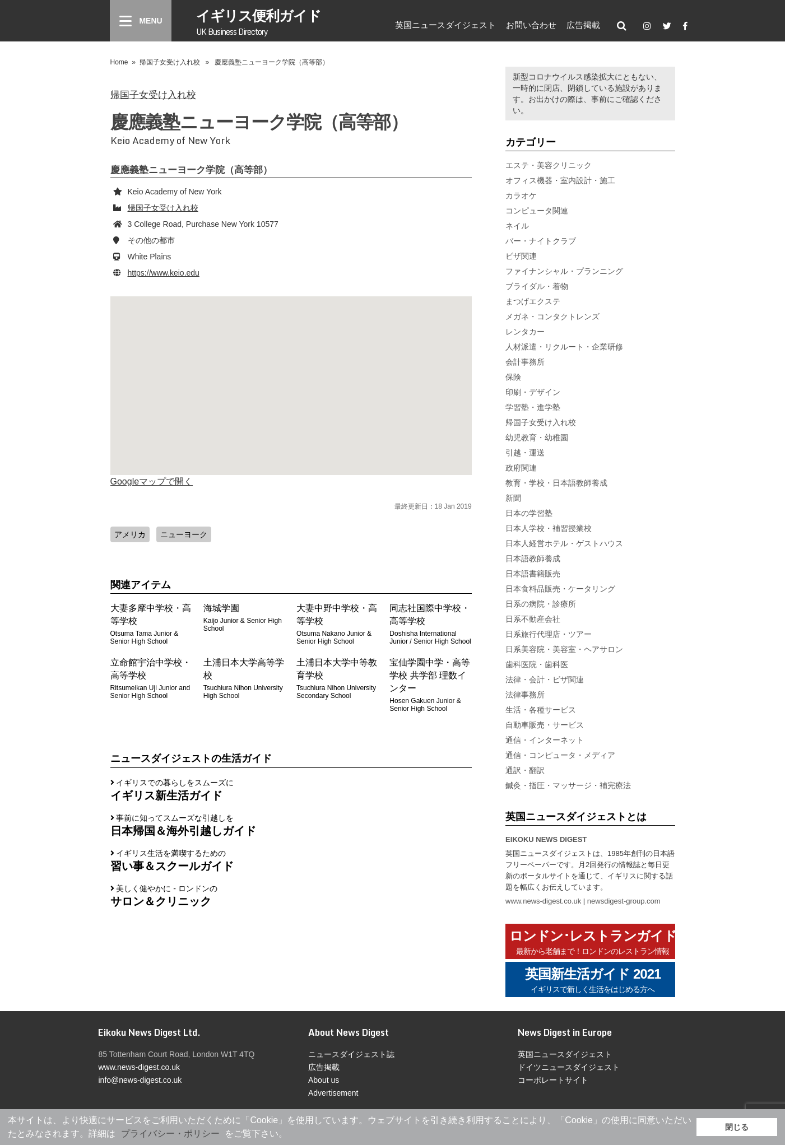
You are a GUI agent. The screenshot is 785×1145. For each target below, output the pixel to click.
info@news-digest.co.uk (140, 1080)
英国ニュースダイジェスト (445, 24)
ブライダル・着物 (536, 286)
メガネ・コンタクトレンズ (552, 316)
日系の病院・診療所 (540, 603)
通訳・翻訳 (525, 770)
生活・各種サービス (540, 709)
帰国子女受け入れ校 (170, 62)
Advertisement (333, 1092)
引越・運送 (525, 452)
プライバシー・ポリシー (170, 1133)
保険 (513, 377)
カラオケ (521, 195)
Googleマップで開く (151, 481)
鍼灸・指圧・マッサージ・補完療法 (568, 785)
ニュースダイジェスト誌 (351, 1054)
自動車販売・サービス (544, 724)
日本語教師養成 (532, 558)
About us (323, 1080)
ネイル (517, 225)
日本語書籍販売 (532, 573)
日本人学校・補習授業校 (548, 528)
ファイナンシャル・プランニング (564, 271)
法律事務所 (525, 694)
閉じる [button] (737, 1127)
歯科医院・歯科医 (536, 664)
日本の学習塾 (528, 513)
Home (119, 62)
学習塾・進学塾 (532, 407)
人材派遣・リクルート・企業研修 (564, 346)
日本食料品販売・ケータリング (560, 588)
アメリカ (130, 534)
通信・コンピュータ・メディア (560, 755)
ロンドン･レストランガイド (593, 942)
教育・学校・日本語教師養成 (556, 482)
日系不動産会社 (532, 619)
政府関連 (521, 467)
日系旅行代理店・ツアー (548, 634)
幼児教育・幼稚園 (536, 437)
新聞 (513, 498)
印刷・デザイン (532, 392)
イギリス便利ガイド (258, 21)
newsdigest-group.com (624, 901)
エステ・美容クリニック (548, 165)
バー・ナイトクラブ (540, 240)
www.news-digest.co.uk (543, 901)
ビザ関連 (521, 256)
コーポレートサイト (553, 1080)
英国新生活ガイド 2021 (593, 980)
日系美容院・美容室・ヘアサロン (564, 649)
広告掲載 (583, 24)
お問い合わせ (531, 24)
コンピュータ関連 (536, 210)
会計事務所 (525, 361)
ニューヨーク (183, 534)
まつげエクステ (532, 301)
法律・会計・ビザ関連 (544, 679)
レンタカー (525, 331)
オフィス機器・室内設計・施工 (560, 180)
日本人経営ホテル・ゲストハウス (564, 543)
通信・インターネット (544, 740)
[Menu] (140, 20)
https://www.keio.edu (163, 272)
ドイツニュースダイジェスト (569, 1067)
